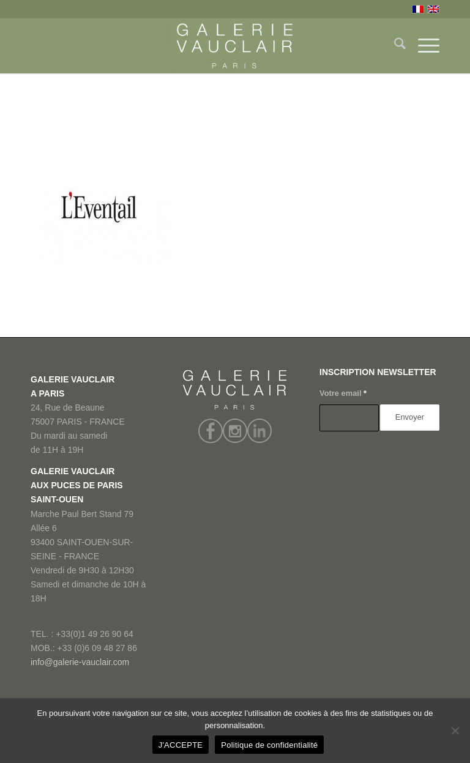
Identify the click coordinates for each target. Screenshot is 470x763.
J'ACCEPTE (181, 745)
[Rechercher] (394, 45)
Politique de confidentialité (269, 745)
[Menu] (422, 45)
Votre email (343, 393)
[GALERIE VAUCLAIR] (235, 45)
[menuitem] (394, 45)
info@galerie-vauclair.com (80, 662)
